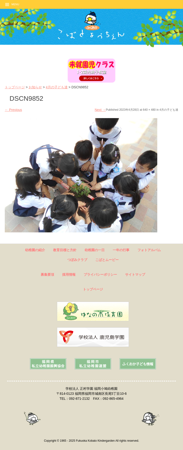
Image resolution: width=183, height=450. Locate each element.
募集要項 (47, 274)
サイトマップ (135, 274)
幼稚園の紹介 (35, 250)
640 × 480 (149, 109)
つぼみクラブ (77, 260)
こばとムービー (107, 260)
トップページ (15, 87)
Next (100, 110)
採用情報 (69, 274)
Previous (13, 110)
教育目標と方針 (64, 250)
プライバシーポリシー (100, 274)
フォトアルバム (149, 250)
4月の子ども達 (57, 87)
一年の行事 (121, 250)
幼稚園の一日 (95, 250)
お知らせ (35, 87)
